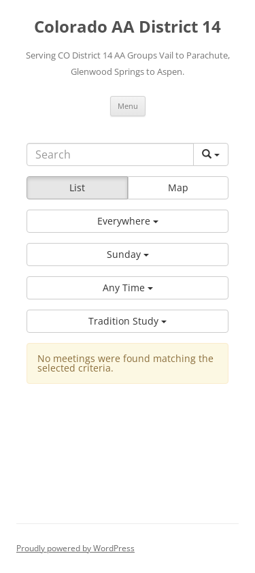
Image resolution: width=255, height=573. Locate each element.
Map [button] (178, 187)
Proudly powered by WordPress (75, 548)
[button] (127, 221)
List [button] (77, 187)
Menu (128, 106)
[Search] (110, 154)
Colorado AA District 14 (127, 26)
